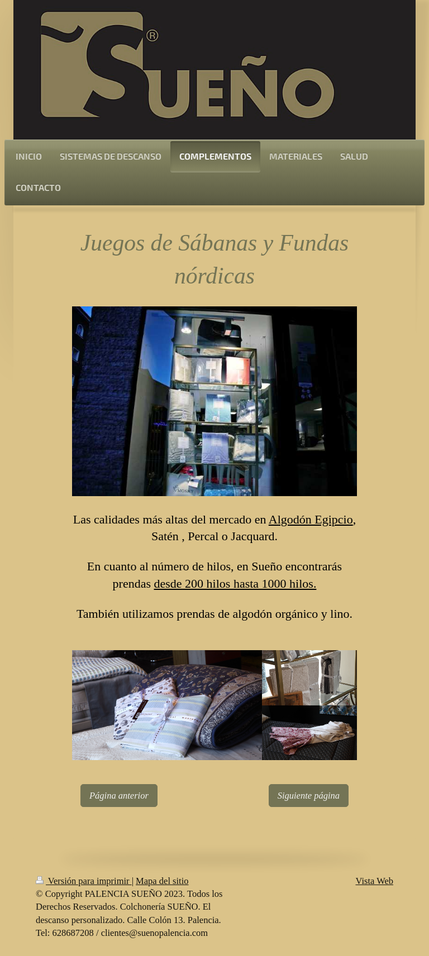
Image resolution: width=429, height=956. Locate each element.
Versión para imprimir (84, 881)
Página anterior (119, 795)
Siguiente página (309, 795)
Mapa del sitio (162, 881)
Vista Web (375, 881)
